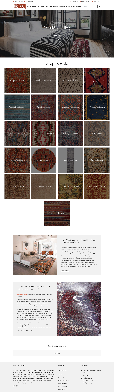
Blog (94, 1)
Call (18, 1)
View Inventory (63, 371)
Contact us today (22, 294)
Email (29, 1)
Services (34, 6)
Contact (78, 6)
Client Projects (53, 6)
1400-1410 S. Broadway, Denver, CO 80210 (91, 372)
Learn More (65, 270)
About (29, 6)
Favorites (74, 1)
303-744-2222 (85, 375)
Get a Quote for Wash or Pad (25, 331)
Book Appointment (85, 1)
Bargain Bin (71, 6)
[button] (13, 358)
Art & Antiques (63, 6)
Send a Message (86, 378)
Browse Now (57, 40)
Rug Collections (43, 6)
